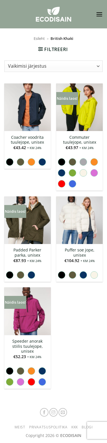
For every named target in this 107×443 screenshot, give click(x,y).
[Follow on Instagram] (53, 412)
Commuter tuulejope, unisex (79, 140)
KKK (74, 427)
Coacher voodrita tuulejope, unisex (27, 140)
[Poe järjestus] (53, 66)
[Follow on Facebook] (44, 412)
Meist (20, 427)
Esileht (39, 38)
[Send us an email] (62, 412)
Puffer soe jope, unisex (79, 252)
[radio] (9, 162)
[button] (99, 14)
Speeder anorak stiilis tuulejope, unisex (27, 346)
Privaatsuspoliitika (48, 427)
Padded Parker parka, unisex (27, 252)
